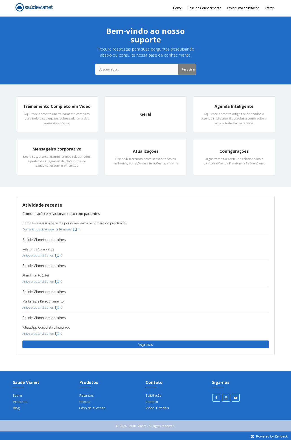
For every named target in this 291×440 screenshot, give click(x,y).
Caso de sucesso (92, 408)
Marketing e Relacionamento (43, 301)
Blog (16, 408)
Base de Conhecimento (204, 8)
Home (177, 8)
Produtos (20, 401)
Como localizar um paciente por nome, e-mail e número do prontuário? (74, 223)
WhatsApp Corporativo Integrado (46, 327)
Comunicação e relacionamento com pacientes (61, 213)
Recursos (86, 395)
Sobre (17, 395)
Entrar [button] (269, 8)
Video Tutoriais (157, 408)
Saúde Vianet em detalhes (44, 239)
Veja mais (165, 344)
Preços (84, 401)
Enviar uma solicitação (243, 8)
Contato (152, 401)
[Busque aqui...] (145, 69)
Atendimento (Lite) (35, 275)
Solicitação (154, 395)
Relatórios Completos (38, 249)
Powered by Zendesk (272, 436)
